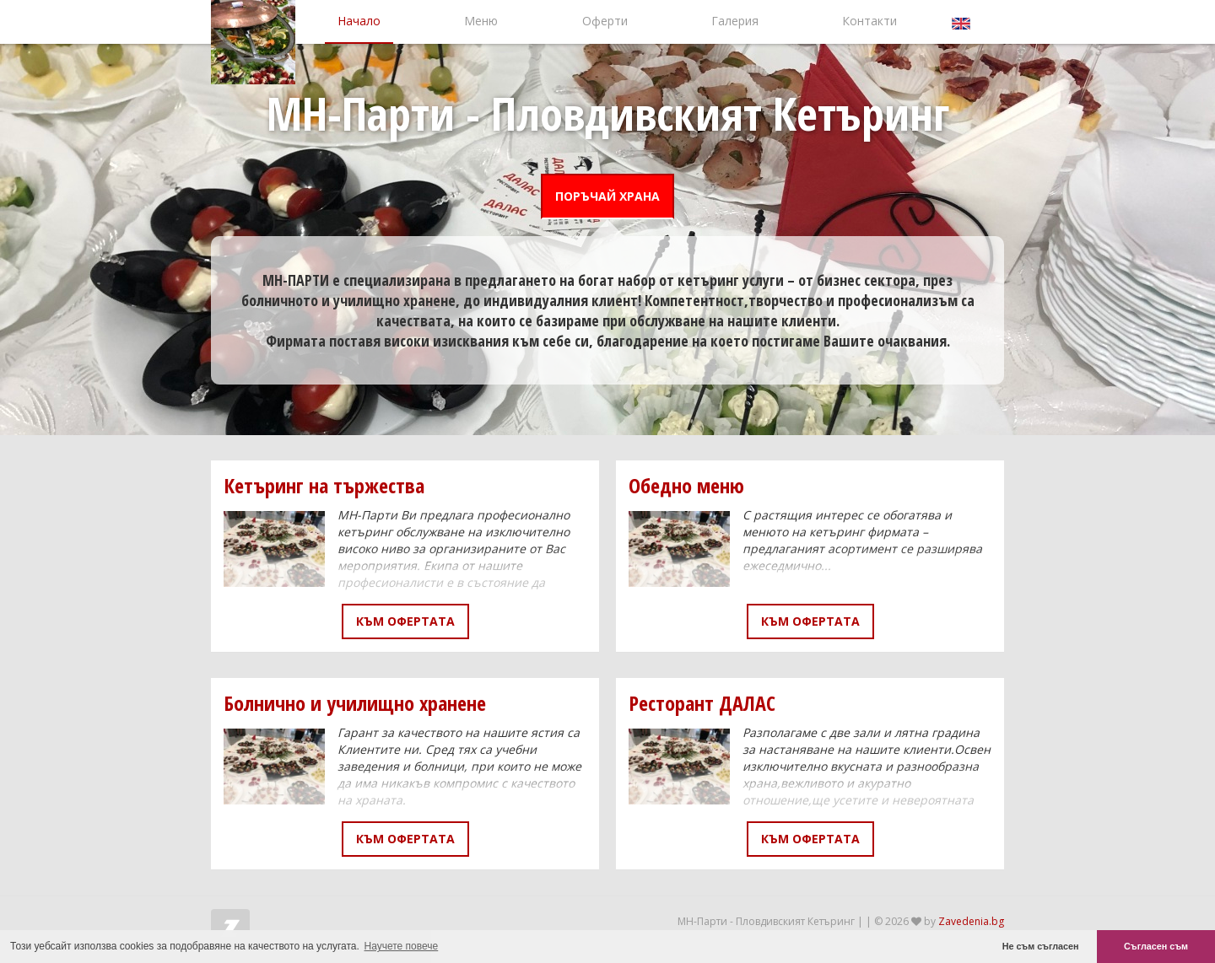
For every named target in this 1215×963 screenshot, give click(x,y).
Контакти (869, 21)
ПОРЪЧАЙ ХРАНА (607, 196)
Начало (359, 21)
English (963, 22)
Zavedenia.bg (971, 921)
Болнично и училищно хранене (355, 703)
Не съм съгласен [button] (1040, 946)
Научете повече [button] (401, 946)
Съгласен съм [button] (1156, 946)
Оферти (605, 21)
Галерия (735, 21)
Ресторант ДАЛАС (702, 703)
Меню (481, 21)
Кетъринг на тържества (324, 485)
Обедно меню (686, 485)
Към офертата (405, 621)
